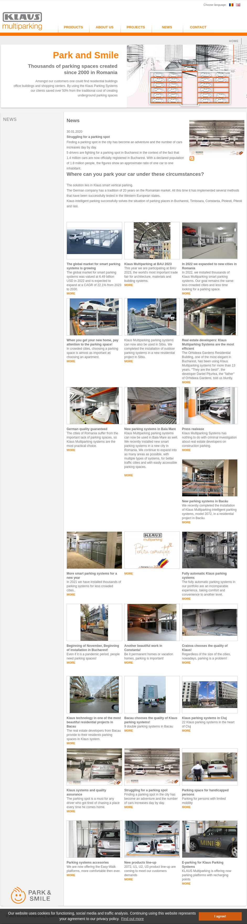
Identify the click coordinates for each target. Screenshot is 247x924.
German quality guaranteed (87, 429)
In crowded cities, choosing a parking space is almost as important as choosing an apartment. (92, 353)
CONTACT (198, 27)
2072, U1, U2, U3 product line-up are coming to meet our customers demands (150, 871)
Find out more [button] (132, 919)
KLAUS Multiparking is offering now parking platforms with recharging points (206, 875)
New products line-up (140, 862)
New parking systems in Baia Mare (150, 429)
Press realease (193, 429)
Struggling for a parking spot (146, 790)
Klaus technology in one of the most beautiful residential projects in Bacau (94, 722)
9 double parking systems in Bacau (148, 726)
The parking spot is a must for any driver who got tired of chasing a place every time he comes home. (93, 803)
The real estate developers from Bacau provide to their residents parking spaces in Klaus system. (94, 735)
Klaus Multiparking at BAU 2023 (148, 264)
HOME (234, 41)
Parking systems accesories (88, 862)
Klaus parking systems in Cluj (204, 718)
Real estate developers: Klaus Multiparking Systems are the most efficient (208, 344)
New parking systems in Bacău (205, 501)
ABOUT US (105, 27)
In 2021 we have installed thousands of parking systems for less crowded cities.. (94, 586)
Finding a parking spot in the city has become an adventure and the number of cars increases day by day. (151, 799)
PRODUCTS (73, 27)
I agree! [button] (220, 916)
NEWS (167, 27)
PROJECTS (136, 27)
